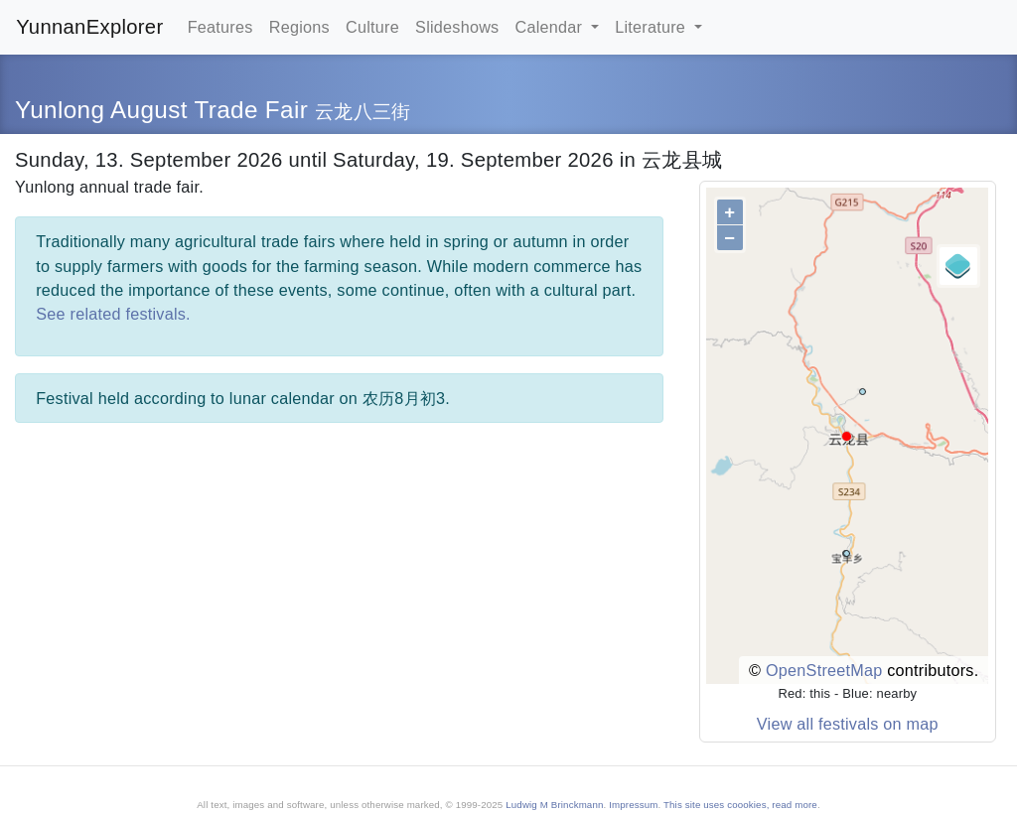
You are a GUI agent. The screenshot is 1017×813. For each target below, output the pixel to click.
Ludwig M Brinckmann (554, 804)
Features (220, 27)
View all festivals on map (848, 724)
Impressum (633, 804)
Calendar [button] (551, 27)
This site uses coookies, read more (740, 804)
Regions (299, 27)
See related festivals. (113, 314)
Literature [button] (652, 27)
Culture (372, 27)
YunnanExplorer (89, 27)
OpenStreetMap (824, 670)
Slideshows (457, 27)
